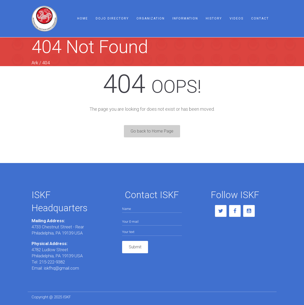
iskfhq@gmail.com (61, 268)
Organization (150, 18)
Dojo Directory (112, 18)
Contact (260, 18)
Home (82, 18)
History (214, 18)
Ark (35, 62)
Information (185, 18)
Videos (236, 18)
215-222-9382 (52, 262)
